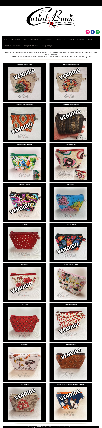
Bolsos (70, 39)
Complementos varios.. (84, 39)
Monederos (59, 39)
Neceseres (47, 39)
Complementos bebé (31, 45)
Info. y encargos (47, 45)
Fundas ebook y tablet (18, 39)
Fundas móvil (34, 39)
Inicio (5, 39)
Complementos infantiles (12, 45)
